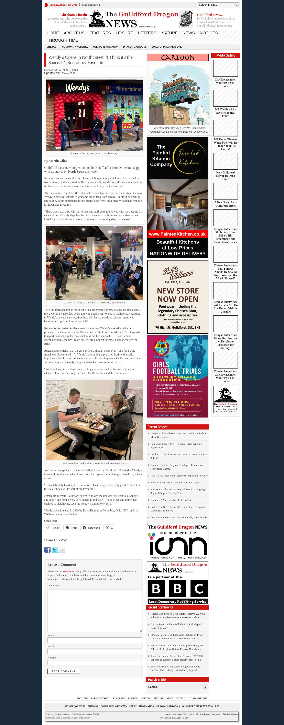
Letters (147, 33)
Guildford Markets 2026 (166, 47)
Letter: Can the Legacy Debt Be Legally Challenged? (179, 517)
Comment (53, 585)
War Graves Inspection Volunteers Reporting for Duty (179, 475)
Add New (182, 714)
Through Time (62, 40)
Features (100, 33)
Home (53, 33)
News (189, 33)
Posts (174, 714)
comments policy (72, 571)
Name (51, 635)
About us (74, 33)
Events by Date (100, 698)
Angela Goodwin (160, 613)
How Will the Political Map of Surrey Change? (175, 482)
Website (51, 657)
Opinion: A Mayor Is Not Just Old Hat (171, 500)
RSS (217, 706)
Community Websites (75, 47)
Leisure (124, 33)
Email (51, 646)
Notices (209, 33)
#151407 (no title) (74, 706)
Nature (169, 33)
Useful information (105, 47)
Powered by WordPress (199, 714)
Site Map (52, 47)
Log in (168, 714)
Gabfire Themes (230, 714)
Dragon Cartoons (135, 47)
